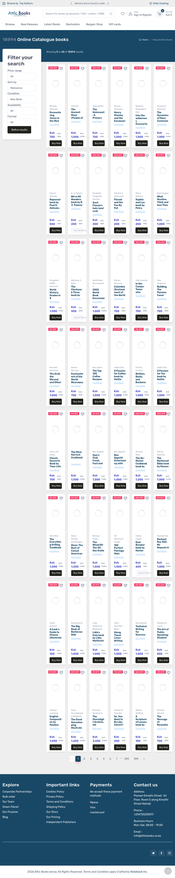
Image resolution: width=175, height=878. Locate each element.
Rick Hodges (163, 193)
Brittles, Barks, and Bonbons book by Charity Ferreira (140, 382)
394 (136, 758)
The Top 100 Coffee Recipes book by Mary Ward (99, 377)
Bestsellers (73, 24)
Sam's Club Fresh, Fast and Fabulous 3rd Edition (98, 463)
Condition (14, 93)
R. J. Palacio (76, 193)
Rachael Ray (163, 536)
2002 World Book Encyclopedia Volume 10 (99, 296)
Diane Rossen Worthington (77, 539)
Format (12, 116)
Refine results (19, 129)
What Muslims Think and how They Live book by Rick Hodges (162, 205)
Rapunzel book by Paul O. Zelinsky (55, 203)
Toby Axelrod (141, 280)
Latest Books (52, 24)
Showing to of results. (65, 52)
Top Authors (26, 3)
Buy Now (56, 143)
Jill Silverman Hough (118, 539)
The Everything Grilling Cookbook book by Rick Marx (55, 546)
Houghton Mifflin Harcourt (54, 283)
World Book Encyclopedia (98, 283)
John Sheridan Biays (118, 626)
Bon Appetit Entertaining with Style (120, 461)
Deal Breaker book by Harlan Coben (140, 548)
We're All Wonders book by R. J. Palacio (77, 200)
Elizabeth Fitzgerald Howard (97, 196)
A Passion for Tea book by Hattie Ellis (162, 376)
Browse (10, 24)
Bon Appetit (98, 452)
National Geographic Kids (140, 109)
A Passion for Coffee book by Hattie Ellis (120, 376)
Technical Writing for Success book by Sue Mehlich (141, 635)
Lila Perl (75, 106)
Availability (14, 105)
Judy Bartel (98, 106)
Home (143, 39)
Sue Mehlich (141, 623)
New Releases (29, 24)
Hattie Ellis (119, 367)
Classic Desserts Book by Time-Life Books (55, 464)
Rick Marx (54, 536)
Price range (15, 70)
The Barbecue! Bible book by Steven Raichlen (163, 464)
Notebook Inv (139, 871)
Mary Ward (97, 367)
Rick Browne (77, 623)
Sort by (12, 82)
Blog (5, 817)
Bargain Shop (94, 24)
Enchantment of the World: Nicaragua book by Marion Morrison (77, 382)
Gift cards (115, 24)
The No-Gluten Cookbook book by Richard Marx (141, 465)
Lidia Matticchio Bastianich (97, 626)
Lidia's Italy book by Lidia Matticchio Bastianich (98, 641)
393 (126, 758)
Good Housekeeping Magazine (77, 713)
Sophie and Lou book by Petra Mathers (140, 205)
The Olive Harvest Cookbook (77, 455)
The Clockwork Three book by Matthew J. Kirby (76, 293)
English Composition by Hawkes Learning (55, 722)
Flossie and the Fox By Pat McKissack (119, 206)
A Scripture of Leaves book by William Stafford (141, 723)
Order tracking (158, 3)
